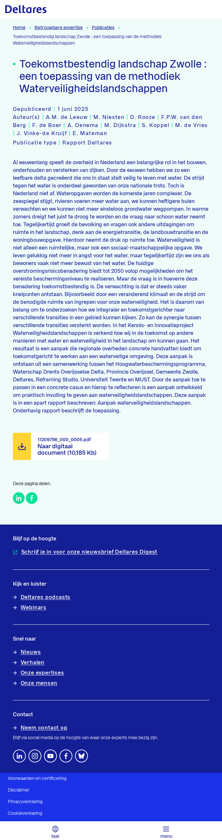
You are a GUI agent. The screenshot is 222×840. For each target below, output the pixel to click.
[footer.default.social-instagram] (34, 756)
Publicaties (103, 28)
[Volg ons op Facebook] (65, 756)
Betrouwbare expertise (59, 28)
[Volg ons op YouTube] (50, 756)
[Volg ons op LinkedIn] (19, 756)
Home (19, 28)
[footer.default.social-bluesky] (81, 756)
